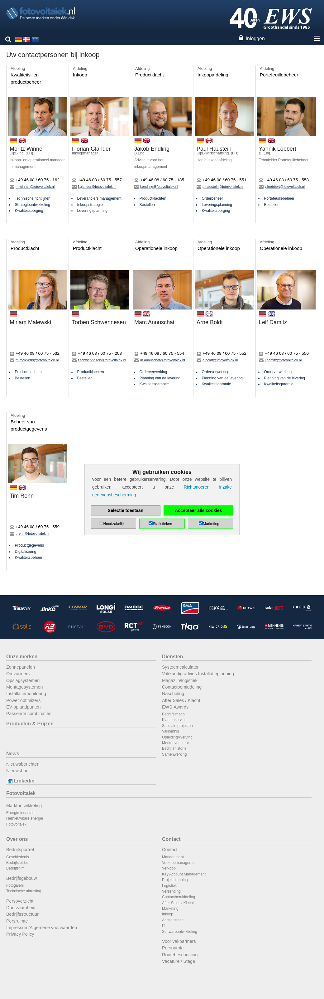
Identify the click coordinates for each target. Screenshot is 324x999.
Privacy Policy (20, 934)
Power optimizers (23, 700)
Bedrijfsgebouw (21, 878)
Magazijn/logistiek (180, 680)
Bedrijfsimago (173, 714)
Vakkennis (170, 731)
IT (163, 925)
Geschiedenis (17, 857)
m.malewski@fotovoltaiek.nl (34, 360)
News (12, 753)
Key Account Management (184, 874)
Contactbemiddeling (182, 687)
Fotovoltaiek (21, 793)
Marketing (170, 908)
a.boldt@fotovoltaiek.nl (217, 360)
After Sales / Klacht (181, 700)
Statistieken (162, 524)
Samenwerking (174, 754)
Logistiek (169, 886)
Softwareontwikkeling (179, 931)
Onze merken (21, 656)
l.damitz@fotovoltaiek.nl (280, 360)
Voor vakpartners (179, 941)
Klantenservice (174, 720)
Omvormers (18, 673)
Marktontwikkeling (24, 805)
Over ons (17, 839)
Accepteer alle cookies (198, 510)
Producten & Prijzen (30, 723)
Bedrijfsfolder (17, 862)
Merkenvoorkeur (175, 743)
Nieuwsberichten (22, 764)
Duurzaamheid (21, 907)
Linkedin (20, 780)
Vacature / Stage (178, 961)
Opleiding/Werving (177, 737)
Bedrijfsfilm (15, 868)
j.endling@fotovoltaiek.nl (156, 186)
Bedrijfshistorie (174, 748)
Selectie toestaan (125, 510)
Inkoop (167, 914)
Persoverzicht (19, 901)
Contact (171, 839)
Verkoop (169, 868)
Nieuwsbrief (18, 770)
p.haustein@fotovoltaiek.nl (220, 186)
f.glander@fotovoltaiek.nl (94, 186)
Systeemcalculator (180, 667)
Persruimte (17, 921)
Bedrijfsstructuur (22, 914)
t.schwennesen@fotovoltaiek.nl (99, 360)
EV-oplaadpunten (23, 706)
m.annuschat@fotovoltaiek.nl (159, 360)
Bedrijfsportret (20, 849)
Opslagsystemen (23, 680)
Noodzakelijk (113, 524)
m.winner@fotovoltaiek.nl (32, 186)
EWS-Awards (175, 706)
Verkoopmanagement (180, 862)
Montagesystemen (24, 687)
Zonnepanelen (20, 667)
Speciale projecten (177, 726)
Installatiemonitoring (26, 693)
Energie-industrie (20, 813)
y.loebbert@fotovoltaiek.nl (282, 186)
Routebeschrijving (180, 954)
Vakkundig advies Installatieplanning (198, 673)
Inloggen (255, 38)
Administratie (172, 920)
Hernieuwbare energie (24, 818)
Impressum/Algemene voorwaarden (41, 927)
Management (173, 857)
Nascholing (173, 693)
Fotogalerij (15, 885)
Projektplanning (175, 880)
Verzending (171, 891)
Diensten (172, 656)
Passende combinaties (28, 713)
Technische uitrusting (23, 891)
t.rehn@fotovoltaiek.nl (29, 533)
